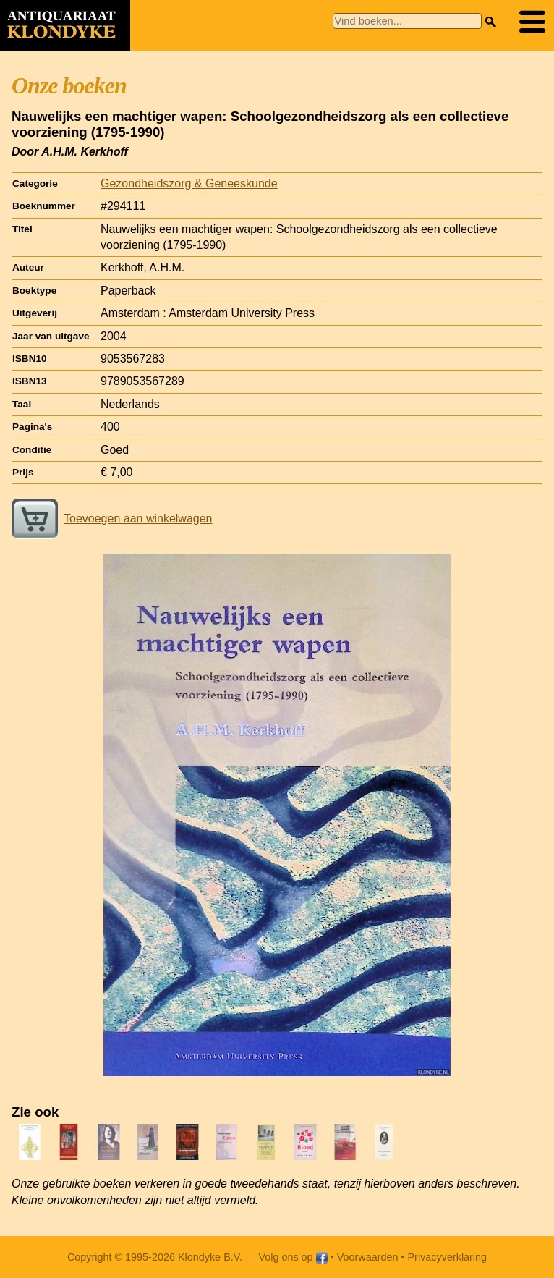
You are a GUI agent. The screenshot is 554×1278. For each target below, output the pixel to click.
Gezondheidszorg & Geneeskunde (189, 183)
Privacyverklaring (447, 1257)
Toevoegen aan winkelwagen (112, 518)
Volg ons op (292, 1257)
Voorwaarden (368, 1257)
